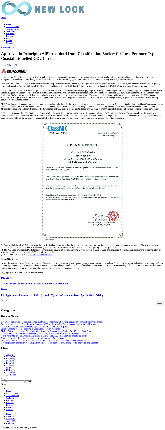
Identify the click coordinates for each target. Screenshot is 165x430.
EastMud (10, 363)
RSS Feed (10, 423)
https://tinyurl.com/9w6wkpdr (40, 254)
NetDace (9, 368)
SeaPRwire (10, 31)
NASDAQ (10, 356)
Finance (9, 38)
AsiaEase (10, 365)
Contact (9, 43)
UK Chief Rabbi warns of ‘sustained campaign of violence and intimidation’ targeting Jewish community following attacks (52, 322)
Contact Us (10, 419)
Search (4, 300)
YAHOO (9, 354)
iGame (9, 40)
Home (8, 24)
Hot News (10, 33)
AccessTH (10, 372)
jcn (2, 65)
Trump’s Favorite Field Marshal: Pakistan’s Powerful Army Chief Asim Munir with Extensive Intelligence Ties (47, 340)
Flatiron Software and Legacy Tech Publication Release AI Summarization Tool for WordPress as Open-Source (47, 331)
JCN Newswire (12, 29)
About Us (10, 416)
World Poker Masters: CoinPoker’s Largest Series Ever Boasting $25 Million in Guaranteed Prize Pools (44, 336)
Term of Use (11, 421)
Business (10, 36)
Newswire (10, 361)
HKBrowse (10, 370)
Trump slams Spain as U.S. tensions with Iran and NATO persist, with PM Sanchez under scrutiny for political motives (50, 324)
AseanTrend (11, 375)
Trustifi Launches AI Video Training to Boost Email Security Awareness (31, 329)
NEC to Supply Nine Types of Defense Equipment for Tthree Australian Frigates (34, 326)
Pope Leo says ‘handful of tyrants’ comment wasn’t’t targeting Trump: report (33, 338)
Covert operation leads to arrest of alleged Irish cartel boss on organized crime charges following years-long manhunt (49, 343)
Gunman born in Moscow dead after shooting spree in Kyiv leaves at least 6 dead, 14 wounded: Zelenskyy (45, 333)
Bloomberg (10, 358)
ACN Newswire (12, 27)
